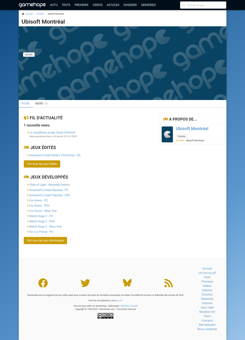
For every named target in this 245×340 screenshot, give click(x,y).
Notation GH (207, 312)
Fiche (26, 103)
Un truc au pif (207, 273)
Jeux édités (43, 147)
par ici (118, 300)
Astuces (113, 5)
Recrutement (207, 324)
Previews (81, 5)
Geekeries (148, 5)
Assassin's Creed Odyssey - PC (48, 190)
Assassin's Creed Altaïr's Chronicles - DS (54, 155)
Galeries (207, 290)
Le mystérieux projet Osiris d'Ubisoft (52, 132)
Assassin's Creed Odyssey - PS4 (49, 195)
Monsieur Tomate (129, 306)
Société (40, 14)
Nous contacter (207, 329)
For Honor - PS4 (39, 205)
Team (207, 316)
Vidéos (98, 5)
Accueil (207, 268)
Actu (53, 5)
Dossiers (130, 5)
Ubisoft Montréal (43, 21)
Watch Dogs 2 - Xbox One (45, 226)
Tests (66, 5)
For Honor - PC (38, 200)
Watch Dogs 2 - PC (41, 216)
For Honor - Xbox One (43, 211)
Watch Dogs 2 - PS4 (41, 221)
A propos (207, 320)
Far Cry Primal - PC (41, 232)
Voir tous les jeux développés (45, 240)
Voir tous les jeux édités (42, 164)
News (41, 103)
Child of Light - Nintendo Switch (49, 184)
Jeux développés (49, 177)
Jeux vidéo (207, 307)
